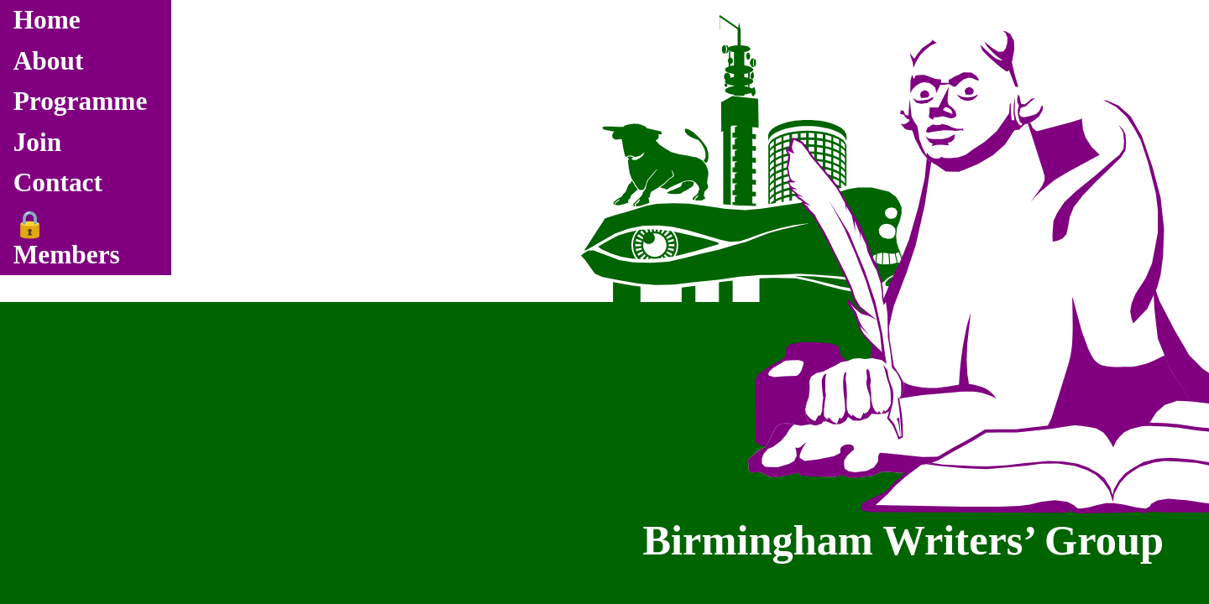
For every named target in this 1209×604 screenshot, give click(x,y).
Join (37, 142)
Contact (57, 182)
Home (47, 19)
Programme (80, 101)
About (48, 61)
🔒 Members (66, 239)
